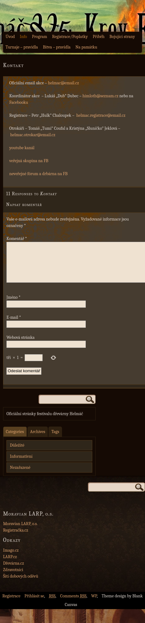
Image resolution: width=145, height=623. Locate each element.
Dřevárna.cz (13, 570)
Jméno (13, 304)
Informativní (21, 463)
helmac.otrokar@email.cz (32, 134)
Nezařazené (20, 475)
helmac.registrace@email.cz (100, 115)
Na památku (86, 47)
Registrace (11, 603)
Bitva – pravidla (57, 47)
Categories (15, 439)
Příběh (99, 36)
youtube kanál (22, 147)
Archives (37, 439)
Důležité (17, 452)
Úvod (10, 36)
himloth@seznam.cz (100, 96)
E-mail (13, 324)
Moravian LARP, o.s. (20, 531)
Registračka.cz (15, 537)
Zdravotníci (13, 577)
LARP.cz (10, 564)
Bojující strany (122, 36)
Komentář (16, 238)
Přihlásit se (34, 603)
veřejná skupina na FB (28, 160)
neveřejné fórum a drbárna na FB (38, 173)
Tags (55, 439)
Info (23, 36)
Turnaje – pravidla (22, 47)
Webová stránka (20, 344)
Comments (73, 603)
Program (39, 36)
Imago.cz (11, 557)
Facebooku (18, 102)
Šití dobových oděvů (20, 583)
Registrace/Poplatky (70, 36)
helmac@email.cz (63, 83)
